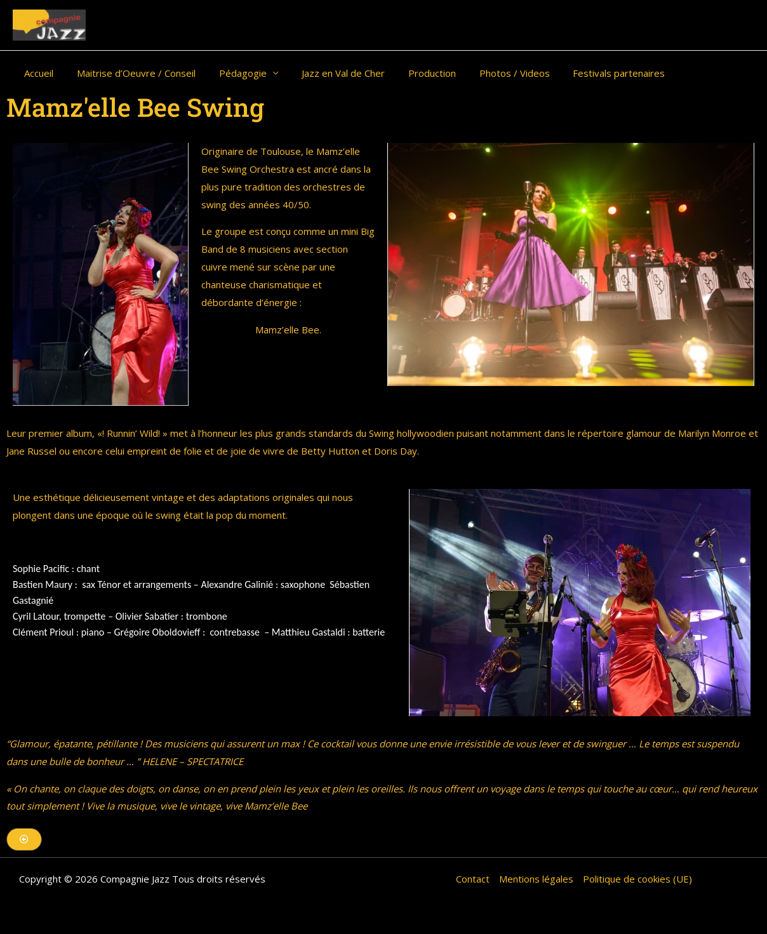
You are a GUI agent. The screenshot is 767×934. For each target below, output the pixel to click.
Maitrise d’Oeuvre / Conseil (129, 73)
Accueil (36, 73)
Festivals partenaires (591, 73)
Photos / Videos (491, 73)
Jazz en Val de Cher (328, 73)
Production (413, 73)
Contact (473, 878)
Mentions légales (536, 878)
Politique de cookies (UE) (637, 878)
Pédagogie (232, 73)
